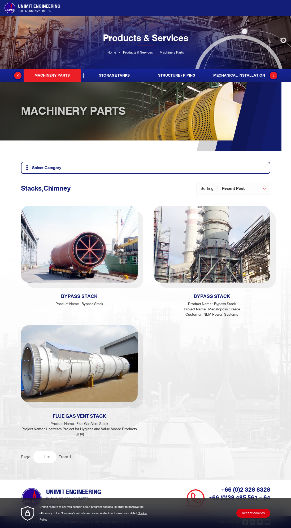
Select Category (42, 167)
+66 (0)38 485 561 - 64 (239, 498)
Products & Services (138, 52)
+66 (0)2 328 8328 (245, 490)
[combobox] (246, 188)
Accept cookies (253, 513)
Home (111, 52)
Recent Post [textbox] (233, 188)
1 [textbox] (45, 456)
